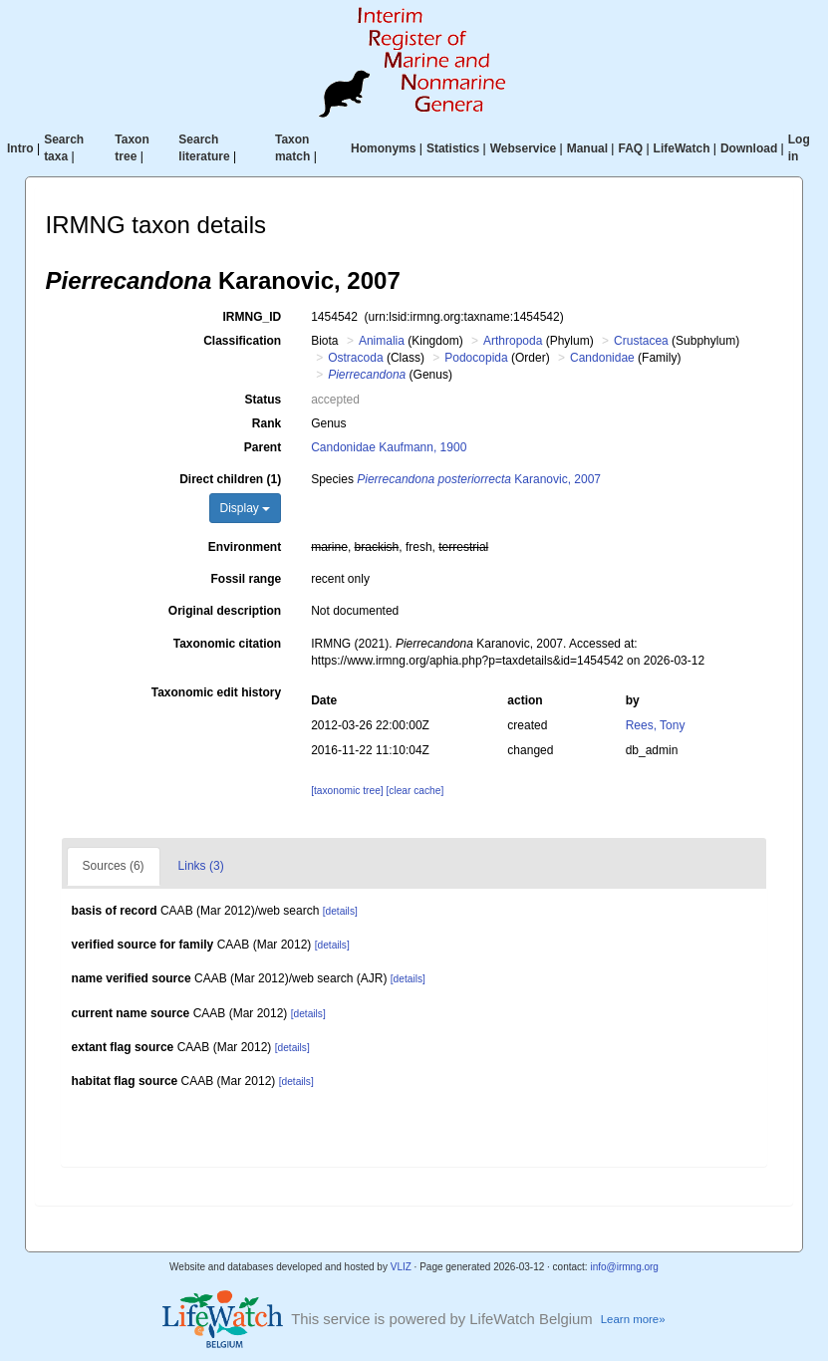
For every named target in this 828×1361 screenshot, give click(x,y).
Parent (262, 447)
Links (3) (201, 866)
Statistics (452, 148)
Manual (587, 148)
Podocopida (475, 358)
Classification (242, 341)
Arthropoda (512, 341)
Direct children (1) (230, 479)
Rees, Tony (656, 725)
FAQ (630, 148)
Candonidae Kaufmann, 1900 (388, 447)
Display (245, 508)
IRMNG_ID (252, 317)
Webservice (523, 148)
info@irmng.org (624, 1266)
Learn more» (633, 1319)
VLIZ (401, 1266)
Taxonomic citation (227, 644)
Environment (244, 547)
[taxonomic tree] (347, 790)
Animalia (382, 341)
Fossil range (246, 579)
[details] (340, 911)
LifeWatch (682, 148)
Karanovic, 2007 (479, 479)
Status (263, 400)
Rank (266, 423)
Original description (224, 611)
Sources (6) (113, 866)
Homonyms (383, 148)
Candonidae (602, 358)
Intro (20, 148)
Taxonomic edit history (216, 692)
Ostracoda (355, 358)
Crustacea (641, 341)
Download (748, 148)
